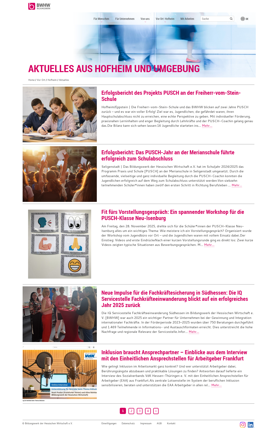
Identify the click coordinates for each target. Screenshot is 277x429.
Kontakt (171, 423)
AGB (159, 423)
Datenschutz (128, 423)
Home (31, 79)
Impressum (146, 423)
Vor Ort (41, 79)
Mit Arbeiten (187, 19)
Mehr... (207, 126)
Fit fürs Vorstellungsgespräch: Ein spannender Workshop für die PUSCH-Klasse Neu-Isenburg (172, 215)
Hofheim (52, 79)
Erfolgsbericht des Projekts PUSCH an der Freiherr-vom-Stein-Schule (171, 96)
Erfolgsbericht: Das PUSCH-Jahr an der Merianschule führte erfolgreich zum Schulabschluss (167, 155)
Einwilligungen (108, 423)
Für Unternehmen (124, 19)
